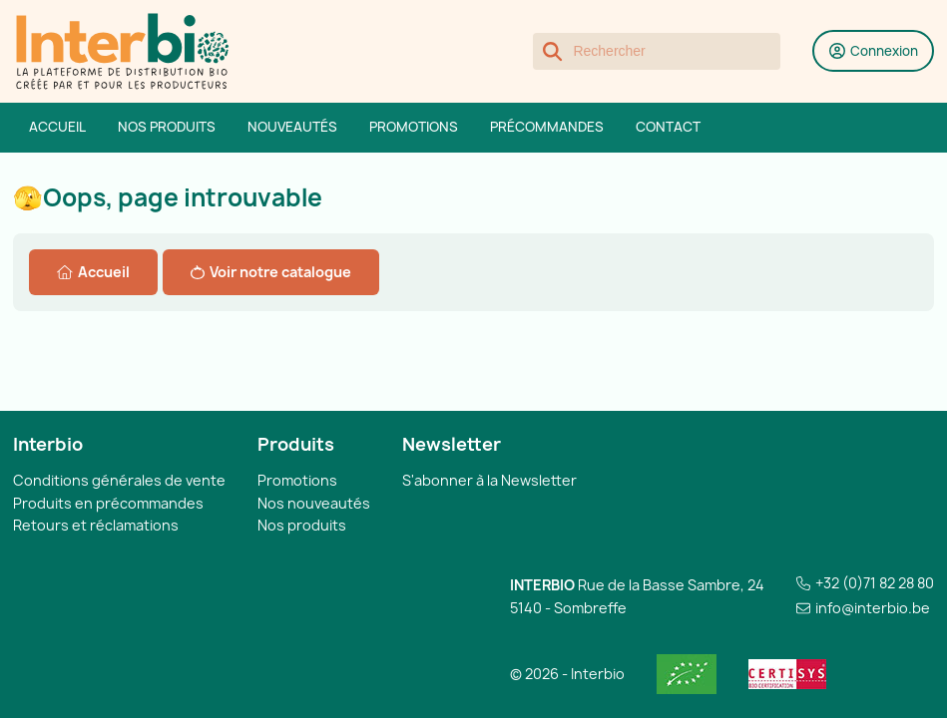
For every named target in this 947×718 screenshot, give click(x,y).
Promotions (413, 127)
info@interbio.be (872, 607)
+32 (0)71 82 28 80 (874, 582)
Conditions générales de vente (119, 480)
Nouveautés (292, 127)
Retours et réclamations (96, 525)
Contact (668, 127)
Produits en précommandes (108, 503)
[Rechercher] (656, 52)
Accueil (57, 127)
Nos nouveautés (313, 503)
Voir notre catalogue (271, 271)
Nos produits (167, 127)
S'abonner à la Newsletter (489, 480)
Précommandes (547, 127)
